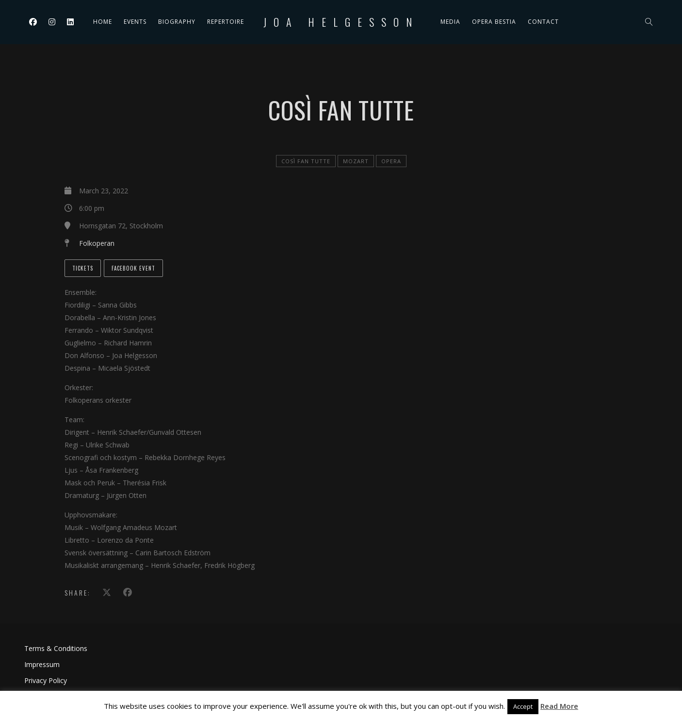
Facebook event (133, 268)
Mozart (356, 161)
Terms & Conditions (55, 648)
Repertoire (225, 21)
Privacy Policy (45, 680)
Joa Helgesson (341, 22)
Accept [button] (523, 706)
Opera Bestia (494, 21)
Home (102, 21)
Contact (543, 21)
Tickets (82, 268)
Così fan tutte (305, 161)
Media (450, 21)
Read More (559, 706)
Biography (176, 21)
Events (135, 21)
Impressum (42, 664)
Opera (391, 161)
